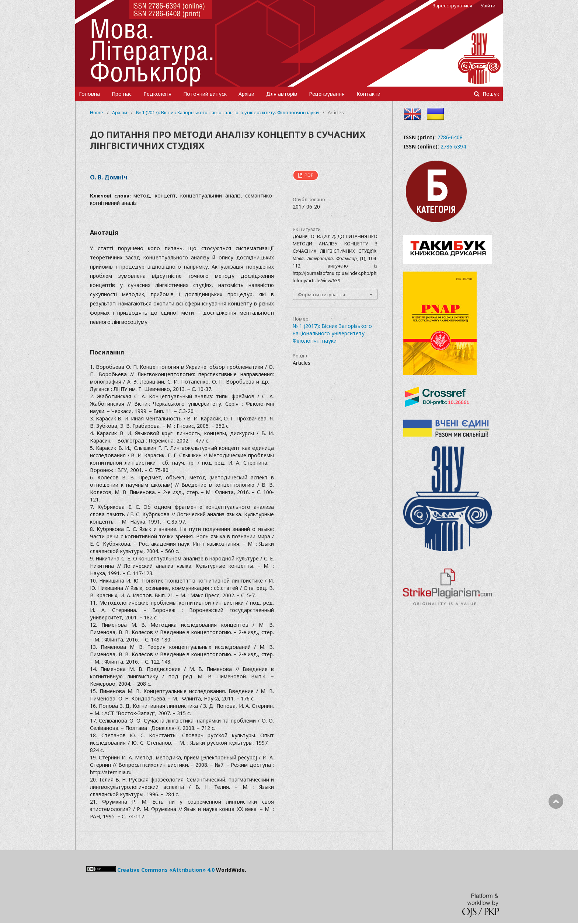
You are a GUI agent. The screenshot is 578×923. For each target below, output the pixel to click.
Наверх (556, 831)
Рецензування (327, 93)
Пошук (490, 93)
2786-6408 (450, 137)
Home (96, 112)
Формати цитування (321, 294)
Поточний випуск (205, 93)
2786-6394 (453, 146)
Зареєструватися (452, 5)
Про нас (122, 93)
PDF (308, 175)
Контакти (368, 93)
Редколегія (157, 93)
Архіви (246, 93)
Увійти (488, 5)
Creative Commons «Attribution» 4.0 (166, 869)
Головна (89, 93)
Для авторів (281, 93)
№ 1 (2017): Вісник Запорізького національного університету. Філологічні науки (227, 112)
